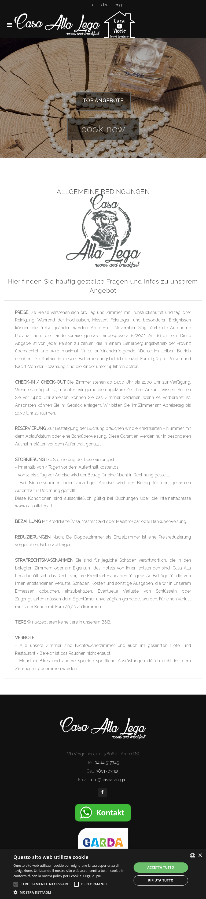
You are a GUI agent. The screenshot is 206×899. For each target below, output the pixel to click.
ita (91, 4)
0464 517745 (106, 762)
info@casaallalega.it (109, 779)
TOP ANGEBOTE (103, 100)
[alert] (103, 874)
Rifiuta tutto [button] (161, 880)
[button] (70, 892)
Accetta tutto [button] (160, 867)
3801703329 (108, 771)
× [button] (200, 856)
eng (118, 4)
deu (104, 4)
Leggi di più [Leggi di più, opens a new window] (92, 876)
